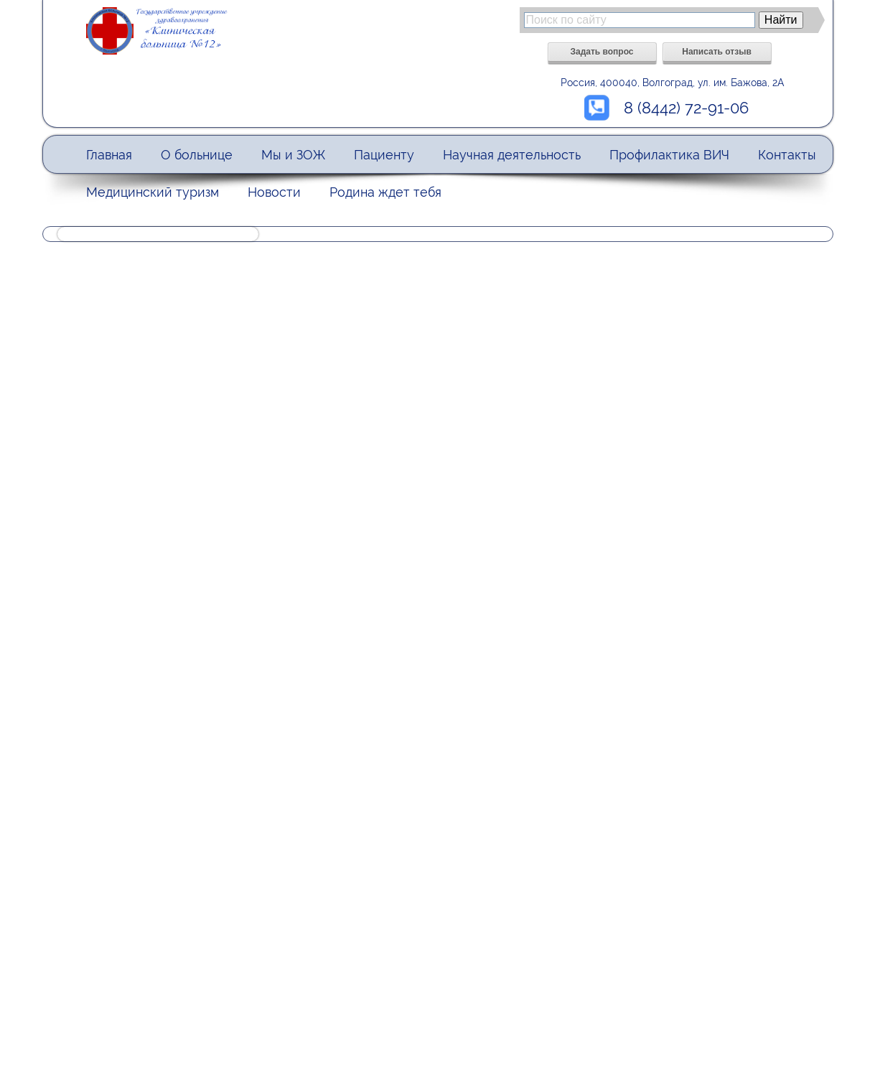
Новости (274, 192)
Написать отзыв (717, 52)
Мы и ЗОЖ (293, 154)
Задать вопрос (601, 52)
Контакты (787, 154)
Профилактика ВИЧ (669, 154)
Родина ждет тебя (385, 192)
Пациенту (384, 154)
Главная (109, 154)
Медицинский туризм (152, 192)
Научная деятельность (512, 154)
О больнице (197, 154)
